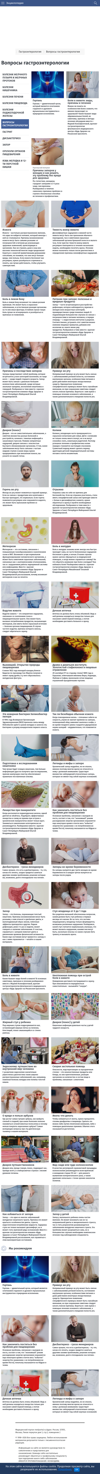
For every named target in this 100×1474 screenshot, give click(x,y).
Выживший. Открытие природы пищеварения (21, 666)
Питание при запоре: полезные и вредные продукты (72, 300)
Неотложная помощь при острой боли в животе (72, 976)
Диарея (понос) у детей (66, 1022)
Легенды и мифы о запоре (68, 763)
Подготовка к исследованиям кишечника (20, 764)
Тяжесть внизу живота (66, 229)
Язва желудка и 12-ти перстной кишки (14, 163)
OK (76, 1470)
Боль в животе (11, 975)
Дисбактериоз (12, 138)
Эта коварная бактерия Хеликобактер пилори (25, 715)
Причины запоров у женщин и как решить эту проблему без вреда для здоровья (47, 174)
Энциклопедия (14, 3)
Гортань (37, 100)
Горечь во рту (11, 489)
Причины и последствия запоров (22, 370)
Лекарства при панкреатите (19, 810)
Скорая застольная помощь (69, 1066)
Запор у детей (61, 1214)
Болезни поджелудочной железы (13, 112)
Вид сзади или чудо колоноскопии (73, 1164)
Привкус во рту (61, 370)
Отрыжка (58, 489)
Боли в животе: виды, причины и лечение (80, 101)
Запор (6, 144)
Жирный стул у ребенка (17, 1022)
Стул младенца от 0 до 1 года (69, 911)
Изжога (7, 229)
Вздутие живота (12, 610)
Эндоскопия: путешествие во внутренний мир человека (19, 1067)
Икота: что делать (63, 1115)
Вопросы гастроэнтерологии (15, 124)
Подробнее (64, 1469)
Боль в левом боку (13, 299)
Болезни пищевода (15, 103)
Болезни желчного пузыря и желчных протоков (15, 77)
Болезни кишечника (10, 89)
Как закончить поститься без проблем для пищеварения (70, 811)
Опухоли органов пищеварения (14, 153)
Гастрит (7, 131)
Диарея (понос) (12, 430)
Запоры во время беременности (72, 866)
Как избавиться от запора (18, 1214)
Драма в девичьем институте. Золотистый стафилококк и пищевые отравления (75, 667)
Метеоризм (9, 546)
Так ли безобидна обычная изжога (73, 714)
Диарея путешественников (18, 1164)
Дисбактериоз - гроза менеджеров (23, 866)
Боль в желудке (62, 546)
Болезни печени (13, 96)
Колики (57, 430)
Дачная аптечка (62, 610)
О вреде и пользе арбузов (18, 1115)
